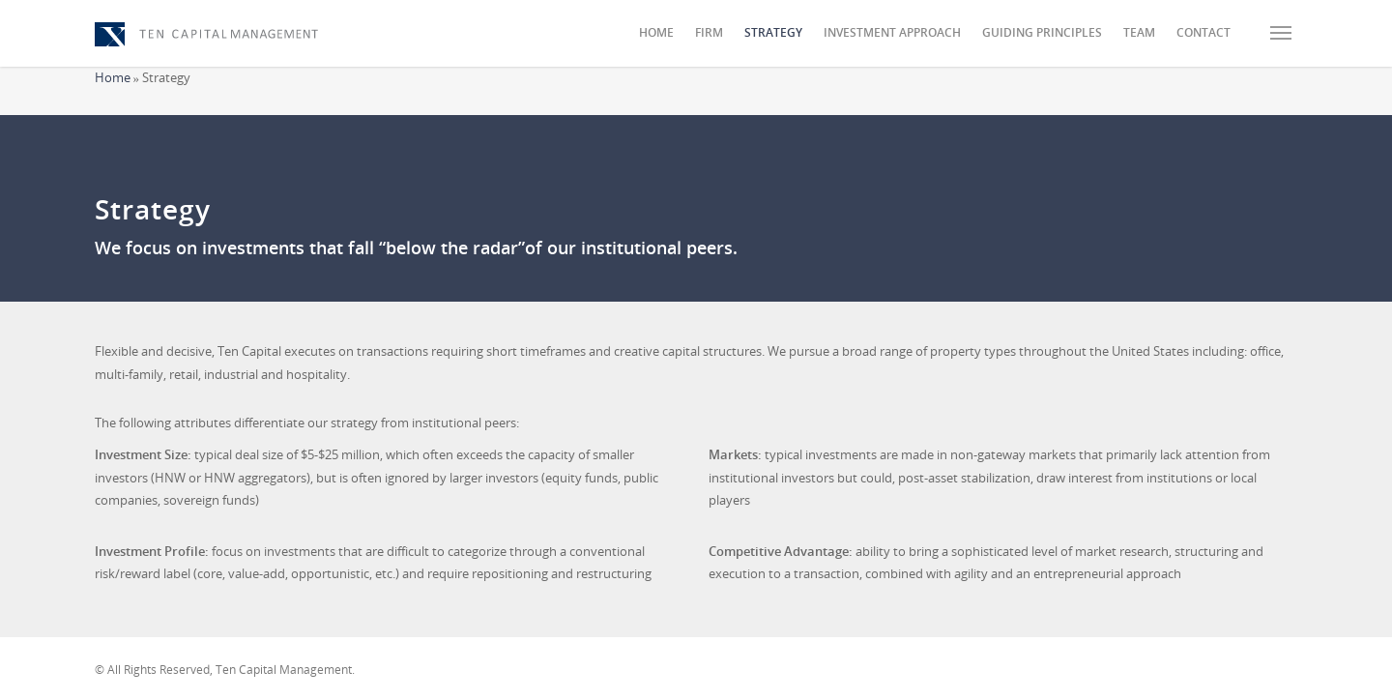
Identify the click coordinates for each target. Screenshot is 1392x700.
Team (1139, 32)
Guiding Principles (1042, 32)
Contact (1203, 32)
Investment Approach (892, 32)
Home (656, 32)
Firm (709, 32)
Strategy (773, 32)
